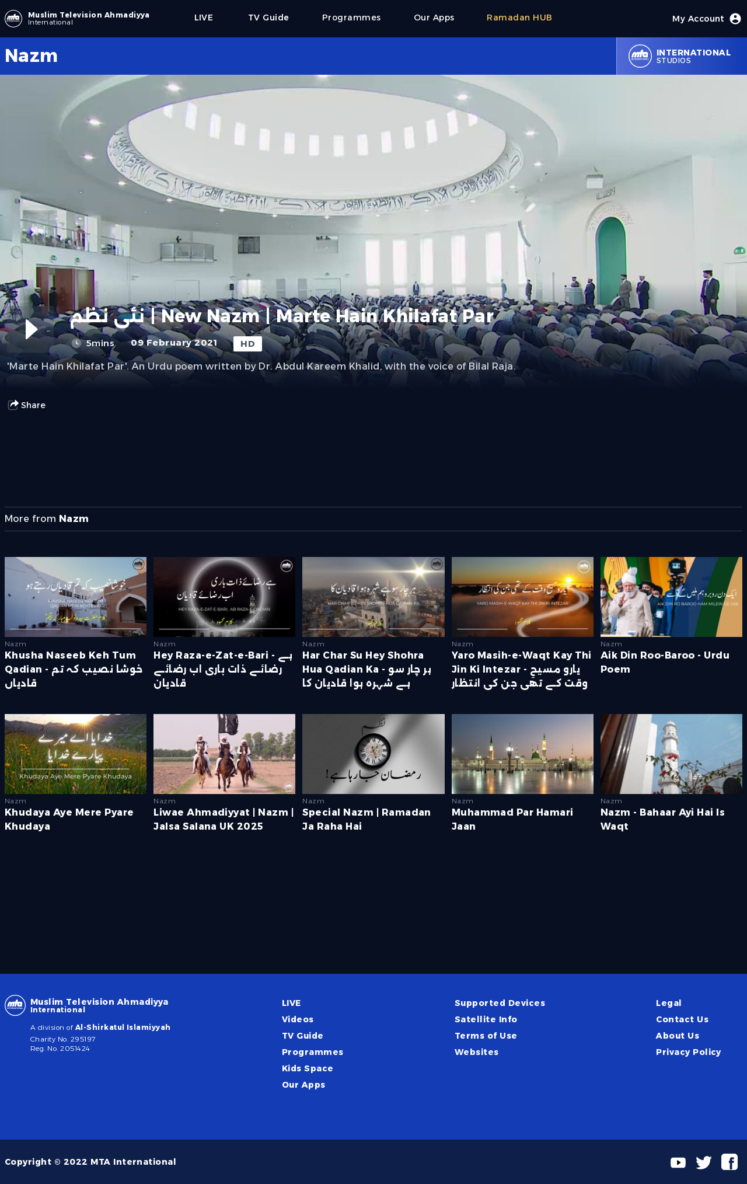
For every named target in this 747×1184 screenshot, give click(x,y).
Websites (477, 1052)
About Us (677, 1035)
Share (26, 405)
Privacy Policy (688, 1052)
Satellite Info (486, 1019)
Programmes (313, 1052)
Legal (669, 1003)
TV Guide (303, 1035)
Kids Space (308, 1068)
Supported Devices (500, 1003)
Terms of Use (486, 1035)
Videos (298, 1019)
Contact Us (682, 1019)
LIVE (291, 1003)
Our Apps (304, 1084)
